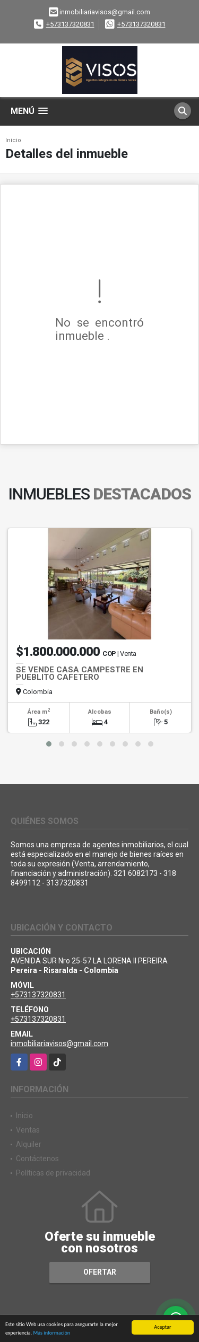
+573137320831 (70, 24)
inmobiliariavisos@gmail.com (59, 1043)
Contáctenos (37, 1158)
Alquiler (28, 1144)
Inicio (13, 140)
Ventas (28, 1130)
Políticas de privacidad (53, 1173)
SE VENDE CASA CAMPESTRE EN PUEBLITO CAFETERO (79, 673)
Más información (51, 1333)
